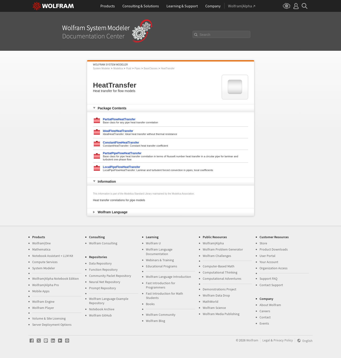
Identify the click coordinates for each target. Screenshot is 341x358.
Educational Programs (161, 266)
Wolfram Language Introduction (168, 276)
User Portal (267, 256)
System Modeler (101, 68)
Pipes (137, 68)
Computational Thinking (220, 272)
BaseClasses (150, 68)
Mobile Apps (40, 291)
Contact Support (271, 285)
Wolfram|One (41, 243)
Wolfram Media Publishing (221, 314)
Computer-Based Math (218, 266)
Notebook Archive (101, 309)
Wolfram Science (214, 308)
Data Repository (100, 263)
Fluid (128, 68)
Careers (265, 311)
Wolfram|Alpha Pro (45, 285)
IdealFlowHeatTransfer (118, 131)
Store (263, 243)
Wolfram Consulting (103, 243)
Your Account (269, 262)
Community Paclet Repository (110, 276)
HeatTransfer (168, 68)
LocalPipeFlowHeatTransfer (121, 167)
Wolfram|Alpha (213, 243)
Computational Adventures (222, 278)
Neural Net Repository (104, 282)
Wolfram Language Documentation (159, 251)
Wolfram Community (160, 314)
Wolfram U (153, 243)
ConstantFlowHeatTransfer (121, 142)
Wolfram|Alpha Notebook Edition (55, 278)
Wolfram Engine (43, 301)
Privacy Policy (283, 340)
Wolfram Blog (155, 321)
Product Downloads (274, 249)
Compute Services (45, 262)
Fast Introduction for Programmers (160, 285)
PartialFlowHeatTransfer (119, 119)
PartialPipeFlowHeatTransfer (122, 153)
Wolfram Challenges (217, 256)
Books (150, 304)
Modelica (118, 68)
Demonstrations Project (219, 289)
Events (264, 323)
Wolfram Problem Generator (223, 249)
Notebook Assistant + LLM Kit (52, 256)
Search (205, 35)
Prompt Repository (102, 288)
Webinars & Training (160, 260)
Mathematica (41, 249)
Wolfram (252, 340)
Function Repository (103, 269)
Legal (266, 340)
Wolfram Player (43, 308)
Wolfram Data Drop (216, 295)
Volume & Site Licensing (49, 318)
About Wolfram (270, 305)
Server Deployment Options (52, 324)
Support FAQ (268, 278)
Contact (265, 317)
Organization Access (273, 268)
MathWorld (210, 301)
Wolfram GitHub (100, 315)
